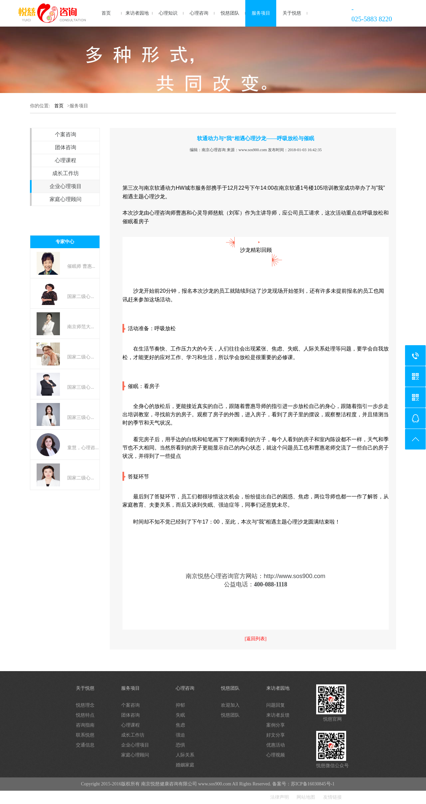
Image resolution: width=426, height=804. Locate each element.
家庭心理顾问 (66, 199)
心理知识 (168, 13)
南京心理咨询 (214, 150)
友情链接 (332, 797)
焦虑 (180, 725)
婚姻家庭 (185, 764)
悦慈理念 (85, 705)
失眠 (180, 715)
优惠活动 (275, 745)
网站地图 (306, 797)
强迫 (180, 735)
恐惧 (180, 745)
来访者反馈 (278, 715)
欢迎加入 (230, 705)
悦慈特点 (85, 715)
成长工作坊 (65, 173)
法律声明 (279, 797)
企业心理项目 (66, 186)
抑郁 (180, 705)
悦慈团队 (230, 13)
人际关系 (185, 755)
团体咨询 (65, 147)
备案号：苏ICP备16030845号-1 (303, 783)
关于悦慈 (292, 13)
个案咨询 (65, 134)
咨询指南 (85, 725)
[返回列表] (255, 638)
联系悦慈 (85, 735)
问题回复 (275, 705)
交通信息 (85, 745)
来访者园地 (137, 13)
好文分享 (275, 735)
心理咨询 (199, 13)
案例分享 (275, 725)
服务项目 (261, 13)
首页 (106, 13)
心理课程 (65, 160)
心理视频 (275, 755)
